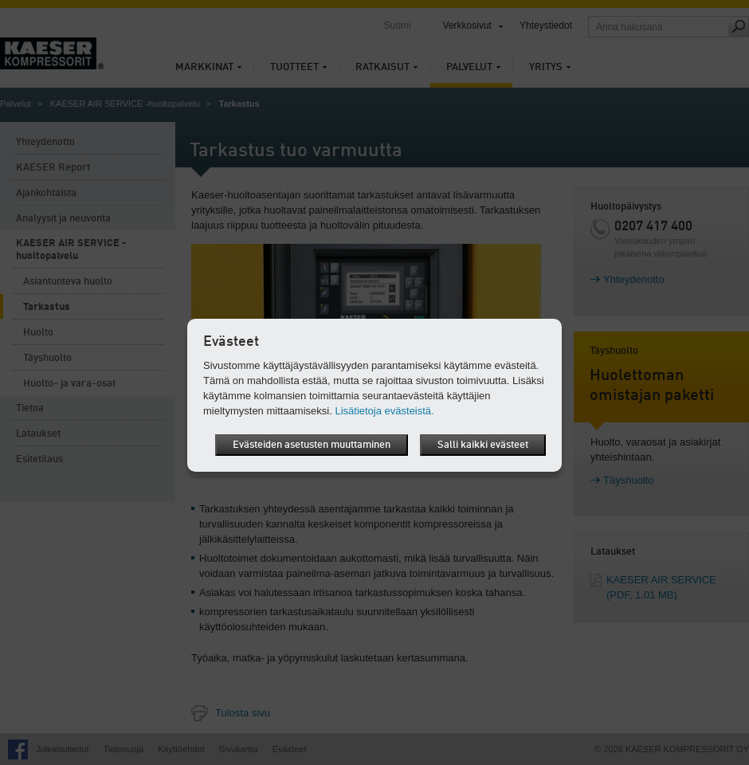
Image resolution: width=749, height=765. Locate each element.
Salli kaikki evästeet (482, 445)
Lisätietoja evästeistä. (384, 411)
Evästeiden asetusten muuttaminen (311, 445)
